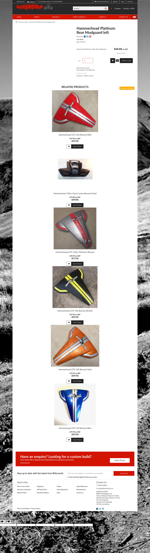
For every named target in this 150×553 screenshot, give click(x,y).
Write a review (88, 76)
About (36, 17)
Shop (58, 492)
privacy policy (92, 477)
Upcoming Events (62, 489)
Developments (81, 489)
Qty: (79, 60)
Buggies (55, 17)
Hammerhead (85, 68)
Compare (118, 9)
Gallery (59, 486)
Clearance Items (23, 22)
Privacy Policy (35, 508)
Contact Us (123, 17)
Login (122, 1)
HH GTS (82, 42)
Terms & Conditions (23, 508)
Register (115, 1)
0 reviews (80, 76)
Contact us (79, 492)
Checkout (130, 1)
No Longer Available (127, 88)
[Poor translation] (7, 522)
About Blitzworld (81, 486)
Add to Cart (126, 61)
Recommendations (43, 492)
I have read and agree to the (82, 477)
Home (19, 17)
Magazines (40, 486)
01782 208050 (50, 1)
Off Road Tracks (42, 489)
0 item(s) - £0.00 (128, 8)
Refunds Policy (22, 492)
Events (102, 17)
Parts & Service (79, 17)
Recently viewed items (101, 1)
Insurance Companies (24, 489)
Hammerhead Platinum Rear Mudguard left (42, 22)
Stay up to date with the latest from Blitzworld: (40, 473)
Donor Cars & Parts (23, 486)
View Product (77, 146)
